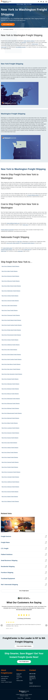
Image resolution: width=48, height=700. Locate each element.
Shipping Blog (19, 676)
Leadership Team (4, 678)
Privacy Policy (20, 698)
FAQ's (17, 678)
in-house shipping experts (33, 195)
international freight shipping (28, 243)
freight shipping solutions (29, 40)
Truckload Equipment (8, 578)
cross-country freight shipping (13, 243)
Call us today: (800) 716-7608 (24, 4)
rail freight (24, 42)
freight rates (3, 47)
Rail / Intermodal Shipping (9, 584)
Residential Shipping (8, 566)
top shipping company (21, 47)
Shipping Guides (19, 680)
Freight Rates (5, 542)
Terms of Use (27, 698)
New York (19, 241)
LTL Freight (4, 548)
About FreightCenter (5, 676)
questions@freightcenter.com (35, 686)
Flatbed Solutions (6, 554)
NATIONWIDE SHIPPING (8, 29)
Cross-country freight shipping (24, 646)
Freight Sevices (6, 536)
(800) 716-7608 (32, 673)
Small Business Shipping (9, 560)
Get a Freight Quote (7, 24)
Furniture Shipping (7, 572)
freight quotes (35, 44)
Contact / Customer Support (6, 682)
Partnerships (3, 680)
